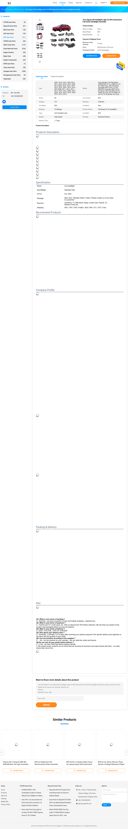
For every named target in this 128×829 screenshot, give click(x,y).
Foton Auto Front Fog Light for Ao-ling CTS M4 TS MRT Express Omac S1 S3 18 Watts (32, 812)
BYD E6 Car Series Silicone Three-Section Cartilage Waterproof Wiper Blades (111, 764)
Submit (46, 705)
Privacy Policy (5, 804)
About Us (4, 796)
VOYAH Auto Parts (14, 41)
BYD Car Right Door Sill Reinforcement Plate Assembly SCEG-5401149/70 (46, 764)
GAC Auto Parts (14, 33)
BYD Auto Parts (14, 37)
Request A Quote (119, 3)
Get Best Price (91, 56)
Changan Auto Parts (14, 71)
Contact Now (14, 107)
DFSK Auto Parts (14, 64)
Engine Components (14, 60)
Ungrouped (14, 79)
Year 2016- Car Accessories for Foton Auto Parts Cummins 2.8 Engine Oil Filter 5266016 (32, 802)
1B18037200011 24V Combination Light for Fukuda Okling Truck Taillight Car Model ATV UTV (32, 793)
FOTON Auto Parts (14, 22)
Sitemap (3, 798)
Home (3, 790)
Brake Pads (14, 56)
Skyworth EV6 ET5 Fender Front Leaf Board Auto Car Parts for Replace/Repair (59, 793)
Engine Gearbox (14, 52)
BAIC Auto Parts (14, 30)
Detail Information (42, 76)
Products (4, 793)
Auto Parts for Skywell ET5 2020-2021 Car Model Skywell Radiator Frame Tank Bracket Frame (60, 802)
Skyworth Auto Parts (14, 26)
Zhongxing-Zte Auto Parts (14, 75)
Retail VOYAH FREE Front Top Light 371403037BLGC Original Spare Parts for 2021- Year (59, 812)
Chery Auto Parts (14, 67)
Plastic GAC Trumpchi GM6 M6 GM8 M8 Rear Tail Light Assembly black (15, 764)
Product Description (57, 76)
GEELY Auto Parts (14, 45)
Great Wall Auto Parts (14, 49)
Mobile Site (4, 801)
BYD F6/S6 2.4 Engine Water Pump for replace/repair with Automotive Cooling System (79, 764)
